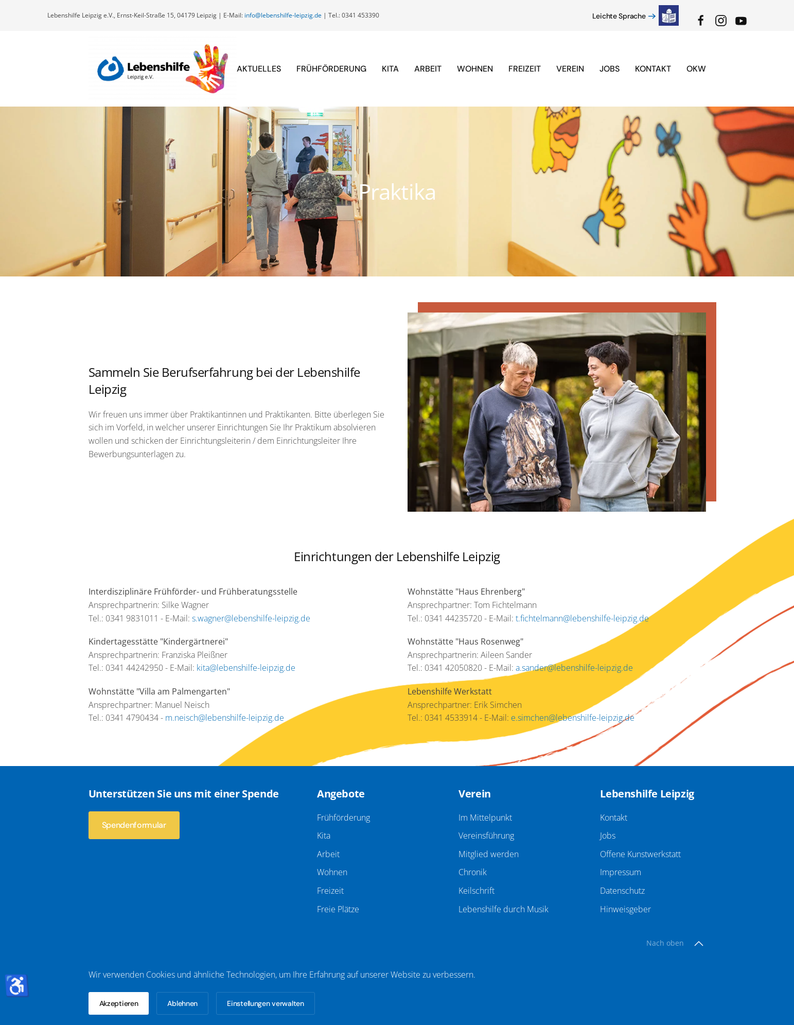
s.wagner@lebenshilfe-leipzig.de (251, 618)
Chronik (470, 872)
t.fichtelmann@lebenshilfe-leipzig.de (582, 618)
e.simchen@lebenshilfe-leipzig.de (572, 717)
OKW (696, 68)
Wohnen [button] (475, 68)
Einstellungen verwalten (265, 1003)
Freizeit (524, 68)
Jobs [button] (609, 68)
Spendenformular (132, 825)
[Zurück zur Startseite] (163, 68)
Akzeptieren (118, 1003)
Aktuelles (259, 68)
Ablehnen (182, 1003)
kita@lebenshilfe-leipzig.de (246, 667)
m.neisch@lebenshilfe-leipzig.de (224, 717)
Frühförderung (331, 68)
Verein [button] (570, 68)
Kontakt (653, 68)
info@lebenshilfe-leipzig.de (283, 15)
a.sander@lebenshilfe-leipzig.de (574, 667)
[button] (699, 938)
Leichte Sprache (619, 16)
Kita (390, 68)
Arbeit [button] (428, 68)
